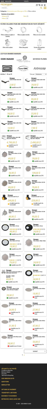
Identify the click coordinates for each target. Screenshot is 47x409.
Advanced (5, 16)
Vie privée (4, 374)
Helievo (5, 18)
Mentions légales (5, 372)
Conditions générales (7, 370)
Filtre (25, 11)
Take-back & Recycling (7, 375)
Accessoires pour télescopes (15, 11)
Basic (26, 16)
